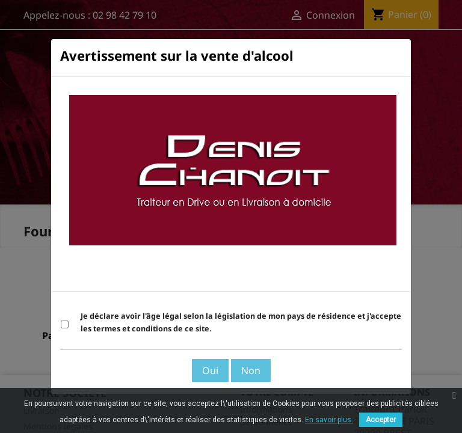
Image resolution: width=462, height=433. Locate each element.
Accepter (381, 420)
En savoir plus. (329, 420)
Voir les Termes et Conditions (335, 276)
